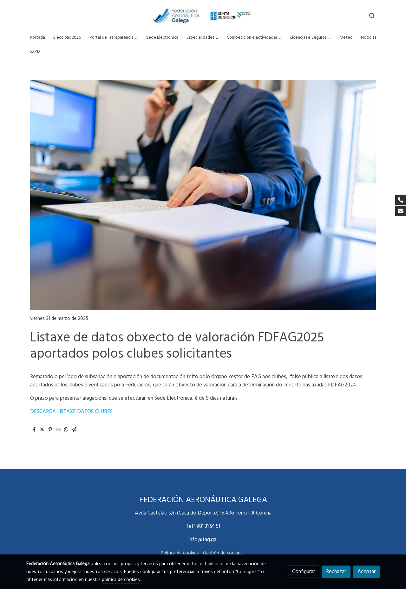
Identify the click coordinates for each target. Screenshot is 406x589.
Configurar (303, 571)
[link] (203, 15)
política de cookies (121, 580)
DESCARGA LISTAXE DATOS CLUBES (71, 411)
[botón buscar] (371, 15)
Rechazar (336, 571)
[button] (113, 38)
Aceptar (366, 571)
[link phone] (400, 200)
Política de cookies (180, 553)
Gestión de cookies (223, 553)
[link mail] (400, 211)
